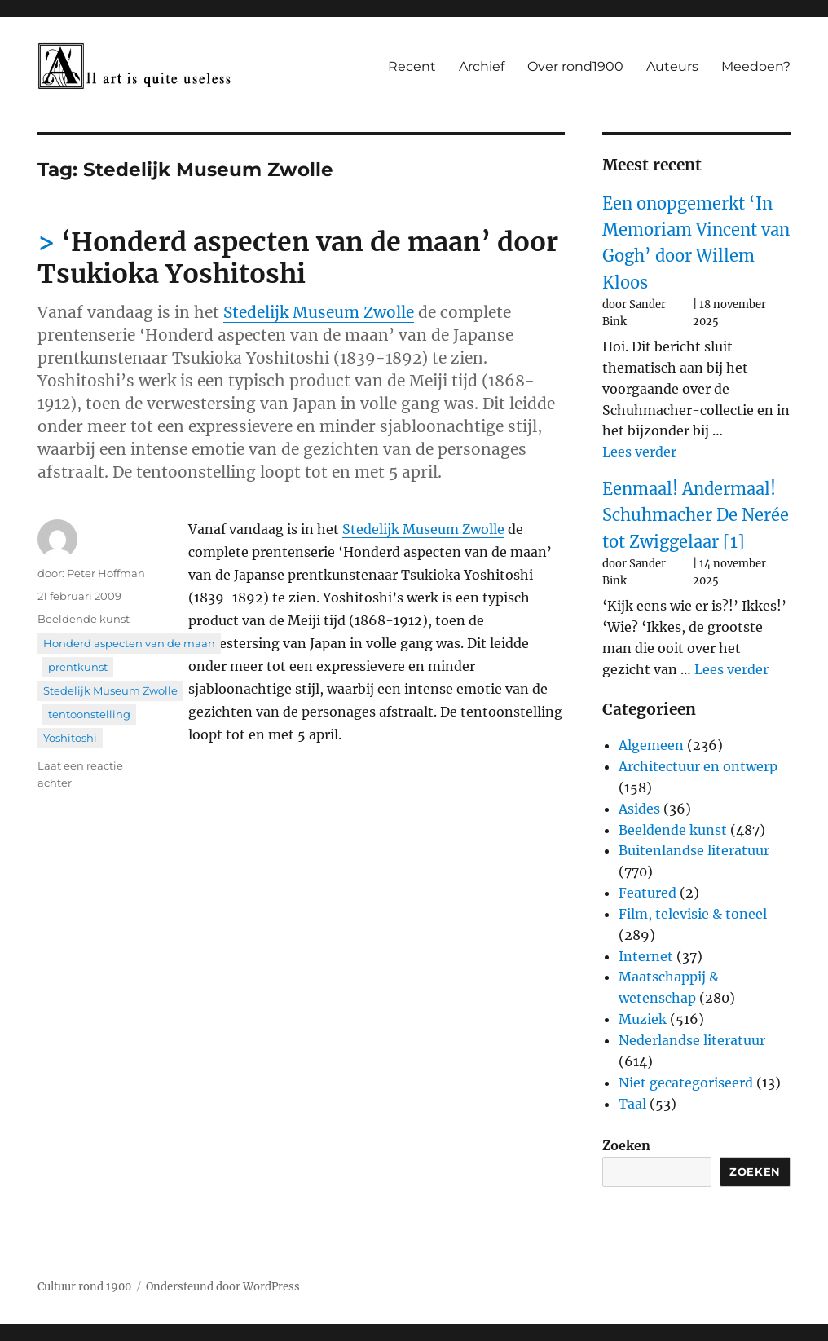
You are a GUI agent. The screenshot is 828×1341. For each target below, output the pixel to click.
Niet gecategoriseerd (686, 1082)
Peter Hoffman (106, 573)
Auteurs (672, 66)
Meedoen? (756, 66)
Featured (647, 892)
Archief (481, 66)
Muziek (643, 1019)
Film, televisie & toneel (693, 914)
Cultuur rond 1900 (84, 1287)
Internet (646, 956)
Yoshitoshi (70, 737)
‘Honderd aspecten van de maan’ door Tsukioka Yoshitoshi (297, 258)
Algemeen (651, 745)
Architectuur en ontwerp (698, 766)
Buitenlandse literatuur (694, 850)
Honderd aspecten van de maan (129, 643)
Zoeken (626, 1145)
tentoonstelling (89, 714)
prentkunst (78, 666)
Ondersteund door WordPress (223, 1287)
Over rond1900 (575, 66)
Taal (632, 1104)
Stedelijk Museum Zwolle (318, 312)
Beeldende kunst (83, 618)
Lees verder (639, 451)
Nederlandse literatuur (692, 1040)
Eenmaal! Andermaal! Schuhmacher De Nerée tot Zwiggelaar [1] (695, 515)
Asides (639, 809)
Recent (412, 66)
